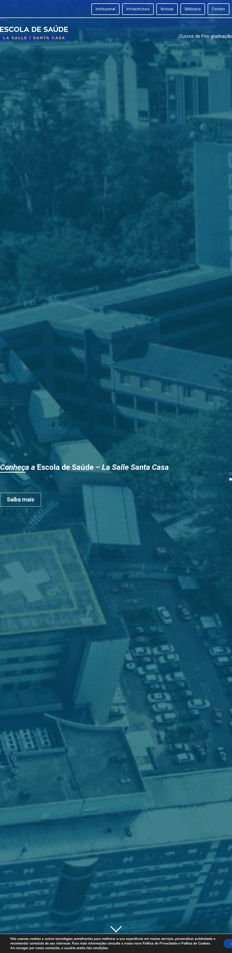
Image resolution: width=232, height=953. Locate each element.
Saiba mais (38, 499)
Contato (218, 9)
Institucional (105, 9)
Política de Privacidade (159, 943)
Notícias (167, 9)
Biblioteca (193, 9)
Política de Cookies (195, 943)
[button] (230, 473)
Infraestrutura (138, 9)
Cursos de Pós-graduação (205, 36)
